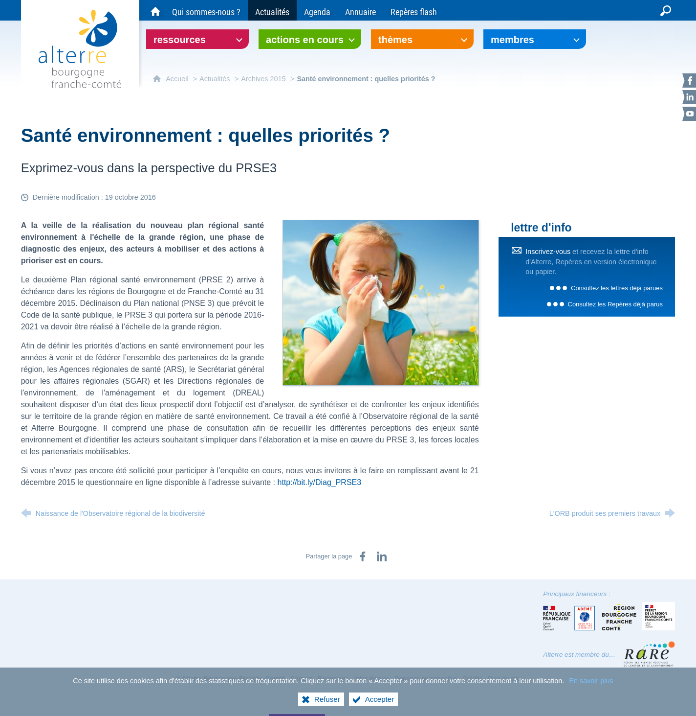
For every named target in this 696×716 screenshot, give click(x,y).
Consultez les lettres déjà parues (617, 288)
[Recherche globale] (665, 10)
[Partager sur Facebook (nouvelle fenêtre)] (362, 556)
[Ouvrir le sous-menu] (197, 39)
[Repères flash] (413, 10)
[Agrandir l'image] (381, 302)
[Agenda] (317, 10)
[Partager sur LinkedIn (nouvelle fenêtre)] (381, 556)
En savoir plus (591, 682)
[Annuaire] (360, 10)
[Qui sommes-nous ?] (206, 10)
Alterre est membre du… (579, 654)
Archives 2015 (263, 79)
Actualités (214, 79)
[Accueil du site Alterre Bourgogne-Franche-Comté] (155, 10)
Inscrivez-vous (547, 251)
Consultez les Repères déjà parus (615, 304)
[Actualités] (272, 10)
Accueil (178, 79)
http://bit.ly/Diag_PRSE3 (320, 482)
